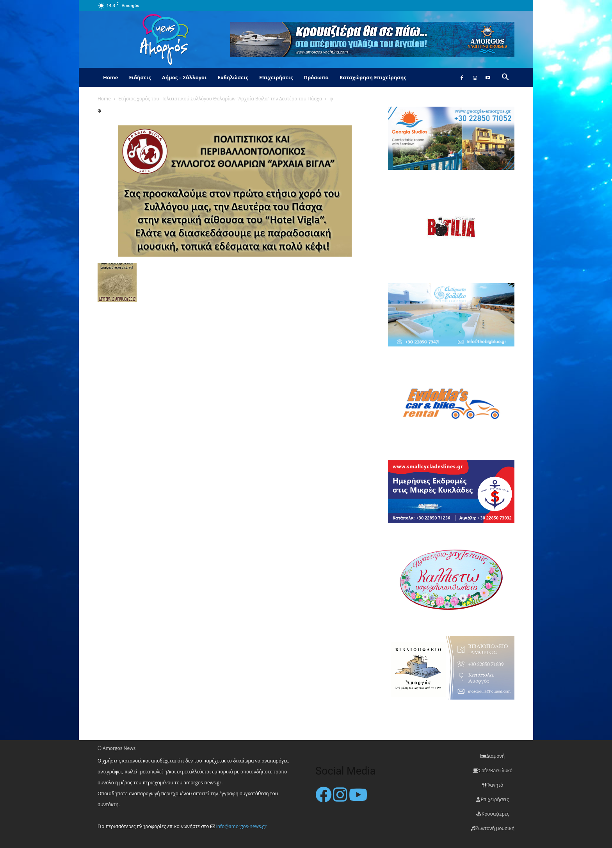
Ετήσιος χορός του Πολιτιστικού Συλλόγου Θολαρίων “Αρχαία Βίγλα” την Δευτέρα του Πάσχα (220, 98)
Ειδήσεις (140, 77)
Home (110, 77)
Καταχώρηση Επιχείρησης (373, 77)
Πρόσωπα (316, 77)
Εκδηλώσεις (232, 77)
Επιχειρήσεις (276, 77)
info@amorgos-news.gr (241, 826)
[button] (505, 78)
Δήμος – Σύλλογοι (184, 77)
